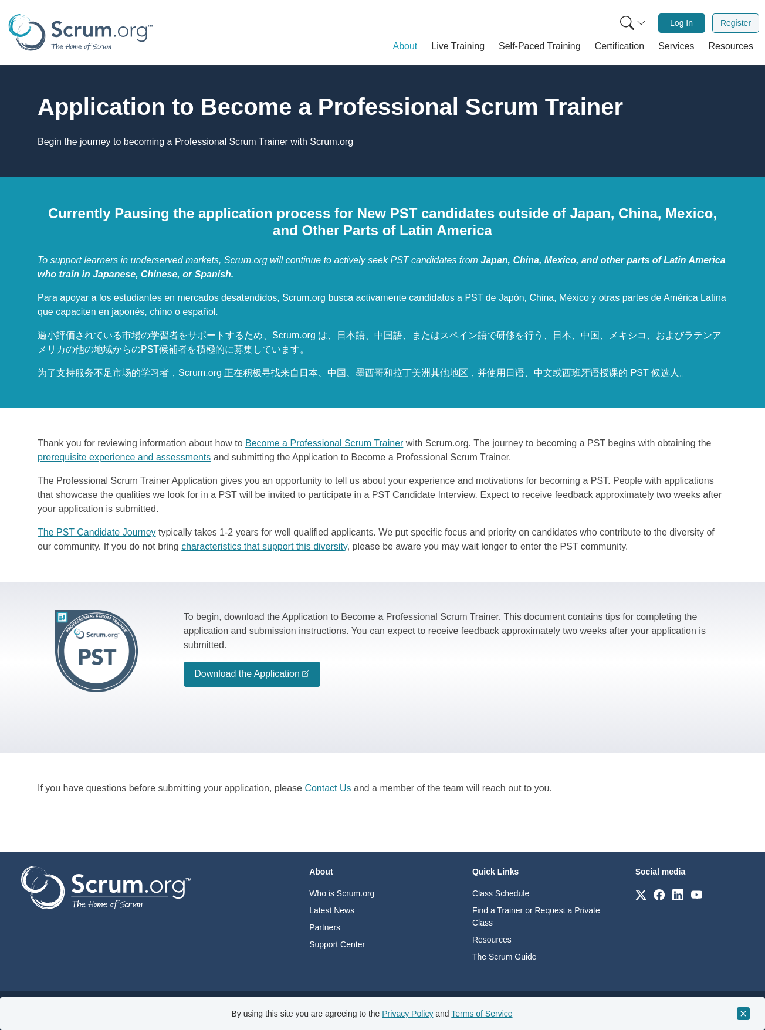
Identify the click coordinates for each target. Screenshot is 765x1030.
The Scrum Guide (504, 956)
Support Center (337, 944)
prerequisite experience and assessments (124, 457)
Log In (681, 23)
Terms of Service (481, 1013)
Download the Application (247, 674)
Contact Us (327, 788)
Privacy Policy (407, 1013)
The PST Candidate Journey (97, 532)
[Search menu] (633, 23)
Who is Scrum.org (341, 893)
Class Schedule (500, 893)
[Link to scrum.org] (640, 894)
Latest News (331, 910)
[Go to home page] (106, 887)
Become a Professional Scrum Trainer (324, 443)
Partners (324, 927)
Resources (492, 939)
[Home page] (80, 32)
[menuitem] (632, 23)
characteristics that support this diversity (264, 546)
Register (735, 23)
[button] (405, 46)
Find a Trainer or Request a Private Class (536, 916)
